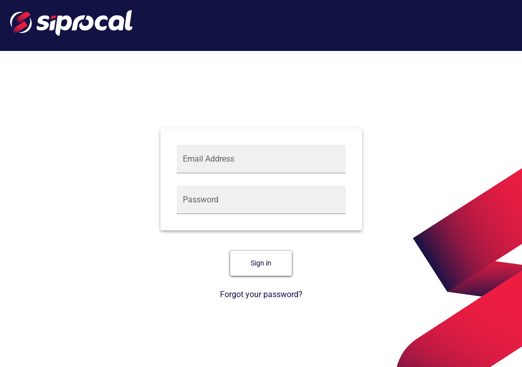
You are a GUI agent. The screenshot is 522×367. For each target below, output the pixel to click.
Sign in (261, 263)
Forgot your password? (261, 294)
